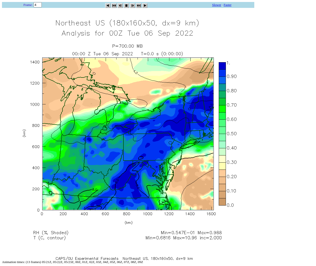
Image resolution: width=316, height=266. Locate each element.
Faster (228, 5)
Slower (216, 5)
